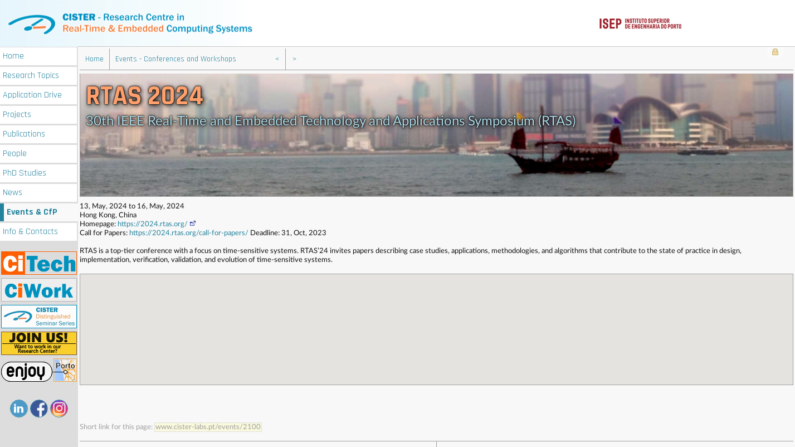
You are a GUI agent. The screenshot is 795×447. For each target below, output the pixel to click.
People (15, 152)
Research (31, 74)
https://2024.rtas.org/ (157, 223)
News (12, 191)
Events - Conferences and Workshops (175, 58)
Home (13, 54)
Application (32, 93)
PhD (24, 171)
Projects (17, 113)
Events (32, 210)
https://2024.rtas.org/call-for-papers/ (188, 232)
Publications (24, 132)
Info (30, 230)
